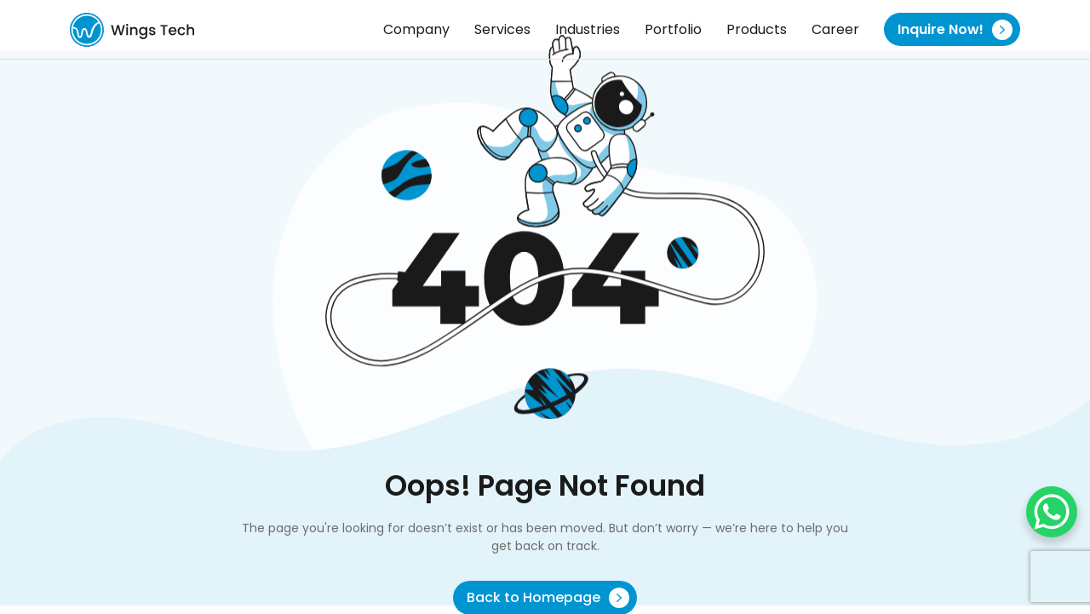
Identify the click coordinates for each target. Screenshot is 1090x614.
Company (416, 29)
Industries (587, 29)
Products (756, 29)
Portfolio (673, 29)
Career (835, 29)
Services (502, 29)
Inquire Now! (955, 30)
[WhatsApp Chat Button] (1051, 511)
